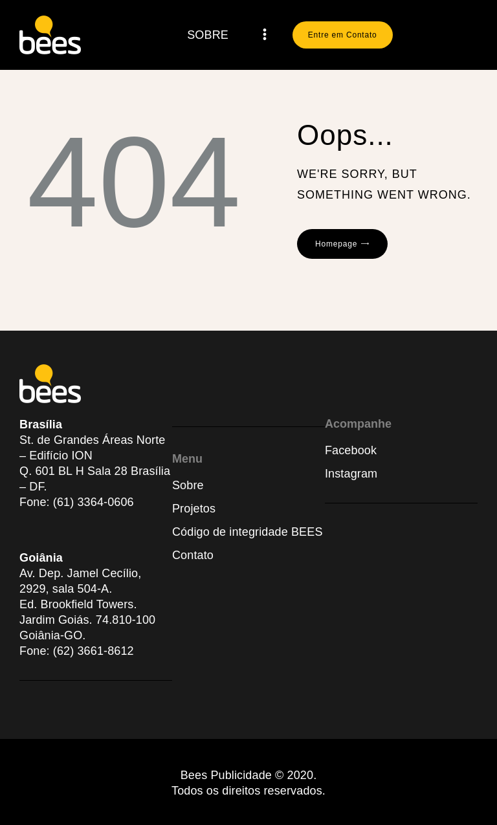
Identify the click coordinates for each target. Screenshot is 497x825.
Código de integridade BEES (247, 531)
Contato (193, 555)
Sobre (188, 485)
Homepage (336, 243)
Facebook (351, 450)
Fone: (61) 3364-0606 (76, 502)
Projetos (193, 508)
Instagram (351, 473)
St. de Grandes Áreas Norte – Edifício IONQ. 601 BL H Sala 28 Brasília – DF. (94, 463)
